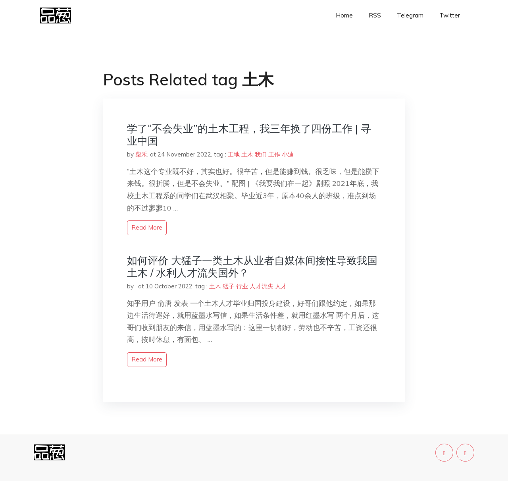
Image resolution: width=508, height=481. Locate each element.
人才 (281, 286)
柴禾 (141, 154)
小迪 (288, 154)
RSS (375, 15)
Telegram (410, 15)
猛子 (229, 286)
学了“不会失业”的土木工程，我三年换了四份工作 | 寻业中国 (249, 134)
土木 (247, 154)
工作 (274, 154)
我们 (261, 154)
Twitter (449, 15)
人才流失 (261, 286)
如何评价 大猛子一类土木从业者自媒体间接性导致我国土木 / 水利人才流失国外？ (252, 266)
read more (146, 227)
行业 (242, 286)
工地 (234, 154)
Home (344, 15)
